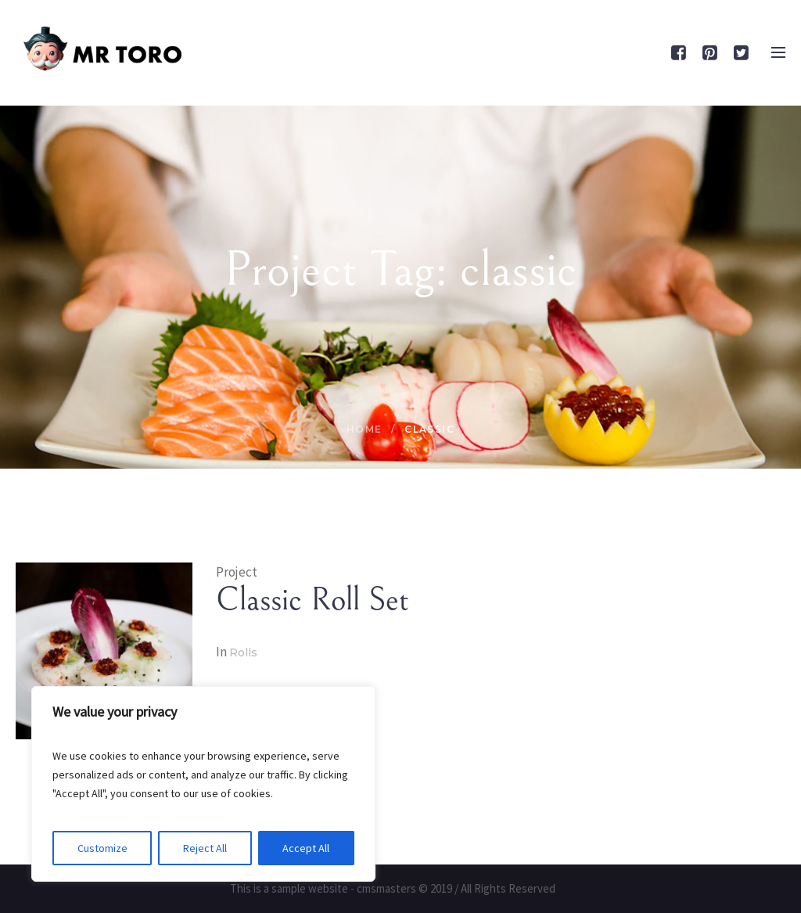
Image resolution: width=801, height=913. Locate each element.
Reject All (205, 848)
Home (365, 429)
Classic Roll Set (312, 600)
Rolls (243, 652)
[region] (203, 784)
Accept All (305, 848)
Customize (102, 848)
